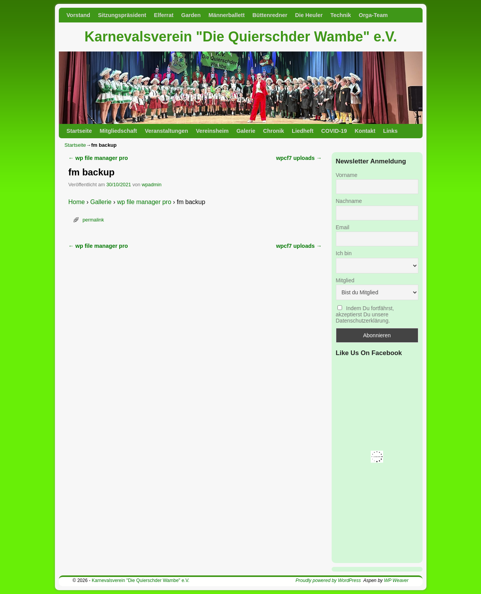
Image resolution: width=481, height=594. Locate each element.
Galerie (245, 131)
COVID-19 (334, 131)
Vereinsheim (212, 131)
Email (342, 227)
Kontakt (364, 131)
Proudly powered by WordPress (328, 580)
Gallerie (100, 202)
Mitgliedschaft (118, 131)
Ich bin (344, 253)
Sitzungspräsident (122, 15)
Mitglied (345, 280)
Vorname (347, 175)
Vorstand (78, 15)
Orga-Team (373, 15)
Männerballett (227, 15)
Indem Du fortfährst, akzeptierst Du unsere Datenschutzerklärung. (365, 314)
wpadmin (151, 184)
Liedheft (302, 131)
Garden (190, 15)
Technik (340, 15)
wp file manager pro (98, 158)
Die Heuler (309, 15)
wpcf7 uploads (299, 158)
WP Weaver (396, 580)
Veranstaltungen (166, 131)
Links (390, 131)
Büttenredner (269, 15)
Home (76, 202)
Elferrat (163, 15)
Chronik (273, 131)
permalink (93, 220)
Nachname (349, 201)
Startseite (79, 131)
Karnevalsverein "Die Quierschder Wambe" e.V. (240, 37)
